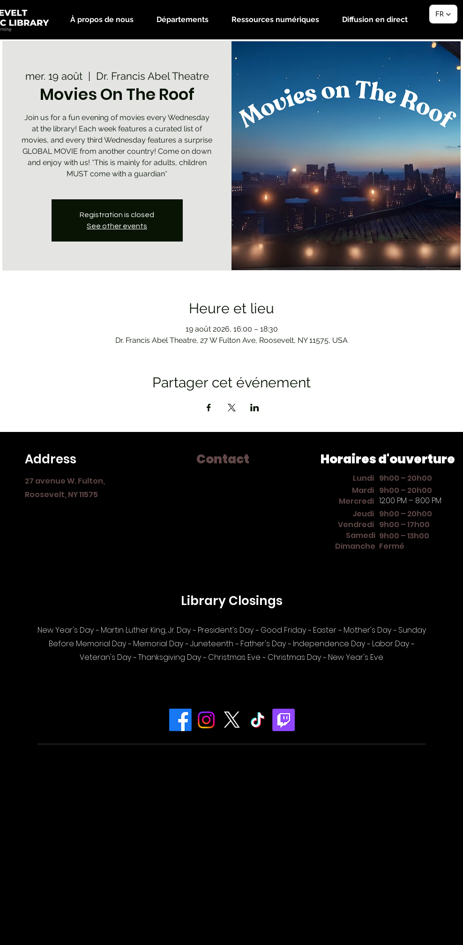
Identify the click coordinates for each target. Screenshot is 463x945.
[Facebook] (180, 720)
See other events (117, 226)
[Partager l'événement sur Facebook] (208, 407)
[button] (102, 19)
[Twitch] (283, 720)
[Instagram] (206, 720)
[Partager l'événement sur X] (231, 407)
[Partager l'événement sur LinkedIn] (254, 407)
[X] (232, 720)
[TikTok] (257, 720)
